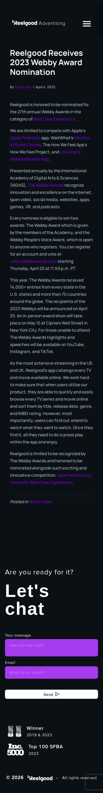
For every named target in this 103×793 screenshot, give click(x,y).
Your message (18, 635)
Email (10, 662)
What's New (40, 501)
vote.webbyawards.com (33, 261)
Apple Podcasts (25, 138)
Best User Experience (54, 119)
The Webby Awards (45, 185)
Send (48, 694)
